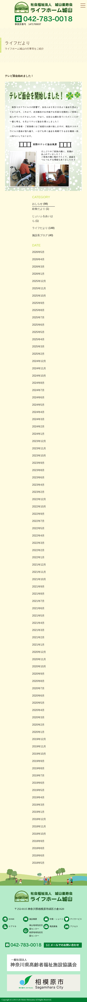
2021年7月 (38, 601)
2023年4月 (38, 484)
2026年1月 (38, 273)
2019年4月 (38, 797)
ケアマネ (12, 926)
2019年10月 (39, 753)
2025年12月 (39, 281)
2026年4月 (38, 259)
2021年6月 (38, 608)
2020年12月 (39, 652)
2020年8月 (38, 681)
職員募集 (53, 926)
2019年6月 (38, 782)
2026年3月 (38, 266)
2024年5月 (38, 404)
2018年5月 (38, 862)
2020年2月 (38, 724)
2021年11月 (39, 572)
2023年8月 (38, 470)
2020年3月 (38, 717)
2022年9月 (38, 513)
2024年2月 (38, 426)
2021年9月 (38, 586)
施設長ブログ (40, 235)
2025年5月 (38, 332)
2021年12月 (39, 564)
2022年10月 (39, 506)
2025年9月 (38, 303)
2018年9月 (38, 841)
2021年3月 (38, 630)
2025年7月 (38, 317)
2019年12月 (39, 739)
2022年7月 (38, 521)
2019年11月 (39, 746)
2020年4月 (38, 710)
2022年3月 (38, 542)
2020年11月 (39, 659)
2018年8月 (38, 848)
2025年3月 (38, 346)
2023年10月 (39, 455)
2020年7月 (38, 688)
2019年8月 (38, 768)
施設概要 (33, 919)
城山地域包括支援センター (36, 927)
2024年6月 (38, 397)
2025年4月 (38, 339)
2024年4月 (38, 412)
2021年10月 (39, 579)
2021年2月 (38, 637)
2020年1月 (38, 732)
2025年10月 (39, 295)
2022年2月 (38, 550)
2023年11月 (39, 448)
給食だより (38, 208)
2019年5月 (38, 790)
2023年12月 (39, 441)
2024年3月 (38, 419)
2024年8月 (38, 382)
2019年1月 (38, 811)
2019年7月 (38, 775)
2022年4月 (38, 535)
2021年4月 (38, 623)
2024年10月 (39, 375)
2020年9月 (38, 673)
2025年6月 (38, 324)
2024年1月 (38, 433)
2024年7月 (38, 390)
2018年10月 (39, 833)
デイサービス (76, 919)
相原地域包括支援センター (36, 934)
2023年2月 (38, 492)
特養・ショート (56, 919)
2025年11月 (39, 288)
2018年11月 (39, 826)
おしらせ (37, 203)
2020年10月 (39, 666)
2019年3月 (38, 804)
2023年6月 (38, 477)
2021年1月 (38, 644)
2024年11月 (39, 368)
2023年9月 (38, 462)
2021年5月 (38, 615)
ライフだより (40, 228)
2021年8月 (38, 593)
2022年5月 (38, 528)
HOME (11, 919)
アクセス (74, 926)
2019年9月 (38, 761)
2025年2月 (38, 353)
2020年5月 (38, 702)
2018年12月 (39, 819)
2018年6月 (38, 855)
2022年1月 (38, 557)
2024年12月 (39, 361)
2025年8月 (38, 310)
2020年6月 (38, 695)
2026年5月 (38, 252)
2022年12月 (39, 499)
